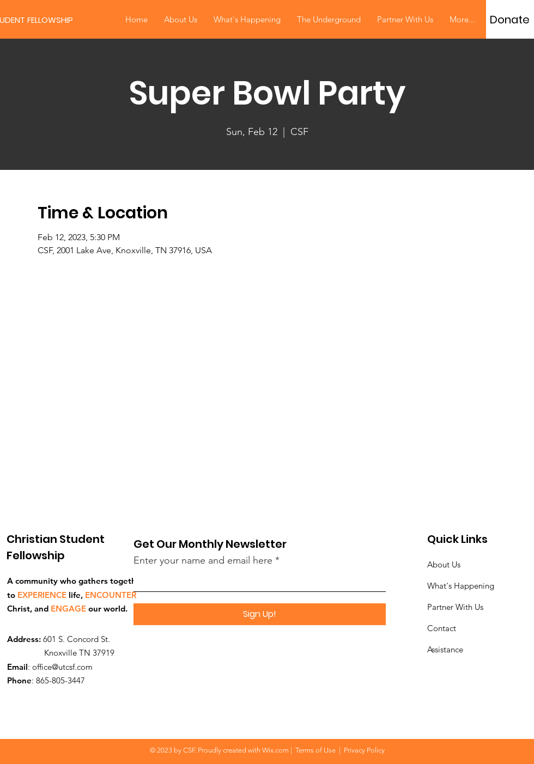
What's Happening (460, 585)
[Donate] (510, 19)
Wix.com (275, 750)
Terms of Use (315, 750)
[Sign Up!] (260, 614)
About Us (443, 564)
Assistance (445, 649)
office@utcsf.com (62, 667)
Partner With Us (455, 607)
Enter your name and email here (203, 560)
